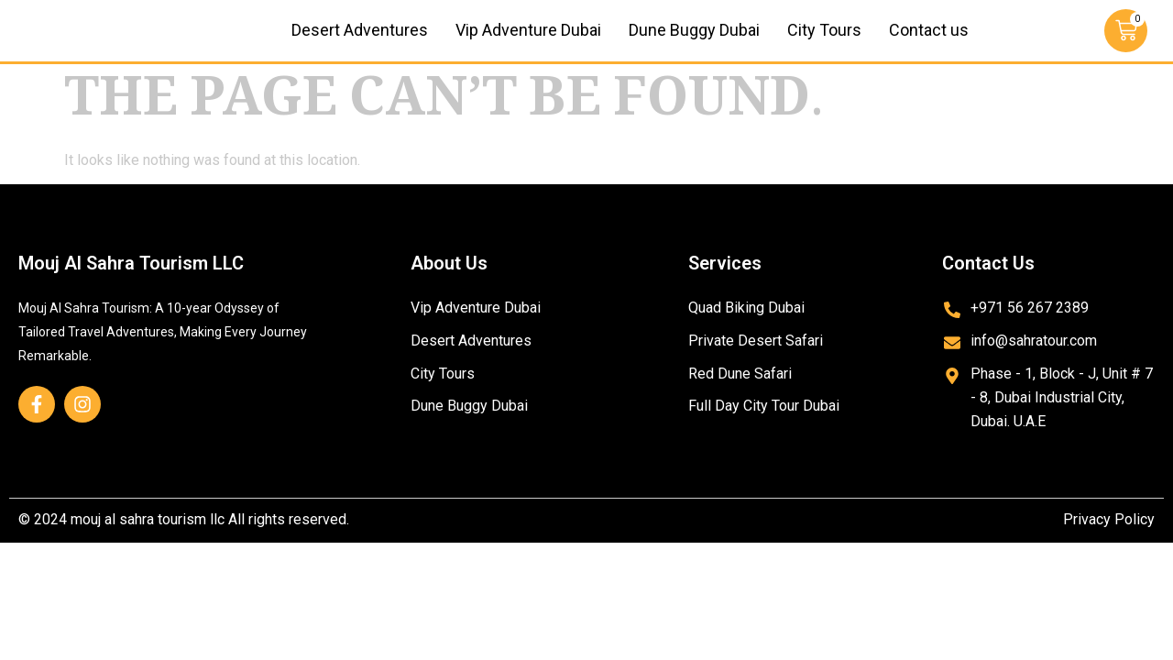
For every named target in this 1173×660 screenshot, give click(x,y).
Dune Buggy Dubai (694, 40)
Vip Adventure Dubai (528, 40)
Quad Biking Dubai (746, 328)
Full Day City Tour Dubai (763, 427)
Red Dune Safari (740, 394)
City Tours (824, 40)
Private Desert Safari (755, 361)
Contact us (929, 40)
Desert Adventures (359, 40)
